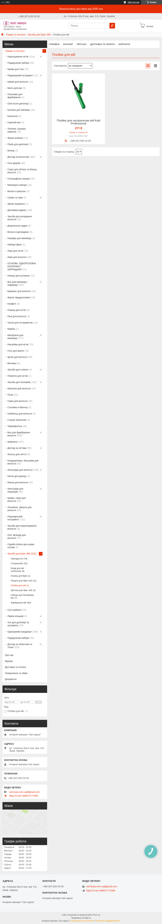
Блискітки (12, 116)
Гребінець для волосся (19, 413)
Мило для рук (14, 88)
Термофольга (14, 426)
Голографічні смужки (18, 178)
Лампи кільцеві (15, 616)
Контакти (124, 44)
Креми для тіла (15, 69)
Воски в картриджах (18, 232)
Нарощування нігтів (17, 56)
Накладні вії (17, 558)
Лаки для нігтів (15, 250)
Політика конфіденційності (108, 921)
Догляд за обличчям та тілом (19, 646)
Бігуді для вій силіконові (17, 569)
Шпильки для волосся (19, 388)
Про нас (81, 44)
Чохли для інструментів (20, 322)
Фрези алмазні (15, 138)
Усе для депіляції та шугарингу (18, 624)
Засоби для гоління (17, 369)
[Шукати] (112, 25)
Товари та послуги (15, 34)
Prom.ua (96, 915)
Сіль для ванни (15, 350)
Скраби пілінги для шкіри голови (20, 546)
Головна (54, 44)
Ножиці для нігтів (16, 310)
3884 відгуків (133, 2)
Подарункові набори (18, 63)
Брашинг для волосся (19, 291)
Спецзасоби (17, 563)
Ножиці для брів (19, 576)
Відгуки (9, 661)
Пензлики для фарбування (14, 96)
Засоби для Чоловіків (18, 382)
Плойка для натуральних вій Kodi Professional (78, 122)
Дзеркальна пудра (17, 225)
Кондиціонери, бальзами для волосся (23, 462)
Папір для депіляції (17, 144)
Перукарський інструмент (14, 518)
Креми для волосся (17, 81)
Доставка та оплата (102, 44)
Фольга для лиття (16, 454)
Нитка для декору (16, 476)
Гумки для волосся (17, 401)
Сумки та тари (15, 197)
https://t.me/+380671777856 (23, 795)
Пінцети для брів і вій (21, 580)
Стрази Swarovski (16, 420)
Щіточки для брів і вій (21, 590)
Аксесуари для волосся (20, 470)
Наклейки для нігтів (17, 344)
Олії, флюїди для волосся (16, 536)
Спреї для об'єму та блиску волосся (22, 171)
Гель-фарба (13, 163)
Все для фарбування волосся (18, 434)
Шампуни (12, 441)
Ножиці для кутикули (18, 275)
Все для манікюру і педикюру (17, 283)
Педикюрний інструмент (20, 75)
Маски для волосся (17, 482)
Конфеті (11, 303)
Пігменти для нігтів (17, 376)
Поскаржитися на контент (82, 921)
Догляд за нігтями (17, 448)
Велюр (11, 150)
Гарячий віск (14, 122)
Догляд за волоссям (18, 157)
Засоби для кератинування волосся (21, 527)
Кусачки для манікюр (18, 110)
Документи (11, 679)
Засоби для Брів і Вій (39, 34)
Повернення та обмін (16, 673)
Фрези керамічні (16, 204)
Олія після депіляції (18, 103)
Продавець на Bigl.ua (81, 918)
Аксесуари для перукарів (15, 490)
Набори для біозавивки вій (22, 596)
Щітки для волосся (17, 357)
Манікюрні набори (17, 185)
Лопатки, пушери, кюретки (16, 130)
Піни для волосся (16, 316)
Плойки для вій (18, 585)
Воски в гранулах (16, 191)
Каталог (68, 44)
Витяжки (11, 363)
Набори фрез (14, 244)
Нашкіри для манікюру (19, 238)
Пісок (10, 394)
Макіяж (11, 329)
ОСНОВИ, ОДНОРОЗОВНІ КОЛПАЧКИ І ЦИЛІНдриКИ (21, 266)
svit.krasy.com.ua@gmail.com (24, 792)
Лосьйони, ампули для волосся (19, 509)
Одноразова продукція (19, 631)
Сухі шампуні (14, 609)
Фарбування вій (18, 602)
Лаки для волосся (16, 257)
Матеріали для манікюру (15, 336)
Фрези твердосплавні (18, 297)
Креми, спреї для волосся (16, 499)
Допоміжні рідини (16, 210)
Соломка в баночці (17, 407)
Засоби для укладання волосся (19, 218)
